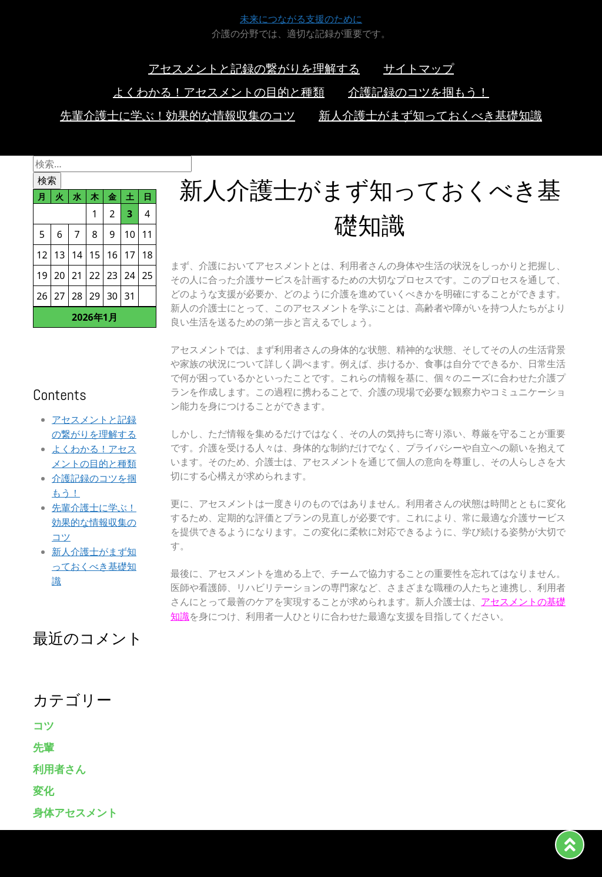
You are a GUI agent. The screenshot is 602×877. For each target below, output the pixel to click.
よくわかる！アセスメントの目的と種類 (219, 92)
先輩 (43, 747)
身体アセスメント (75, 812)
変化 (43, 791)
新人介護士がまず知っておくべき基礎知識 (430, 115)
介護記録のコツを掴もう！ (418, 92)
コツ (43, 725)
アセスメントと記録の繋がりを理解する (254, 68)
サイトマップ (418, 68)
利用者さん (59, 769)
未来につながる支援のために (301, 19)
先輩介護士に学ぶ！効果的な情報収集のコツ (177, 115)
